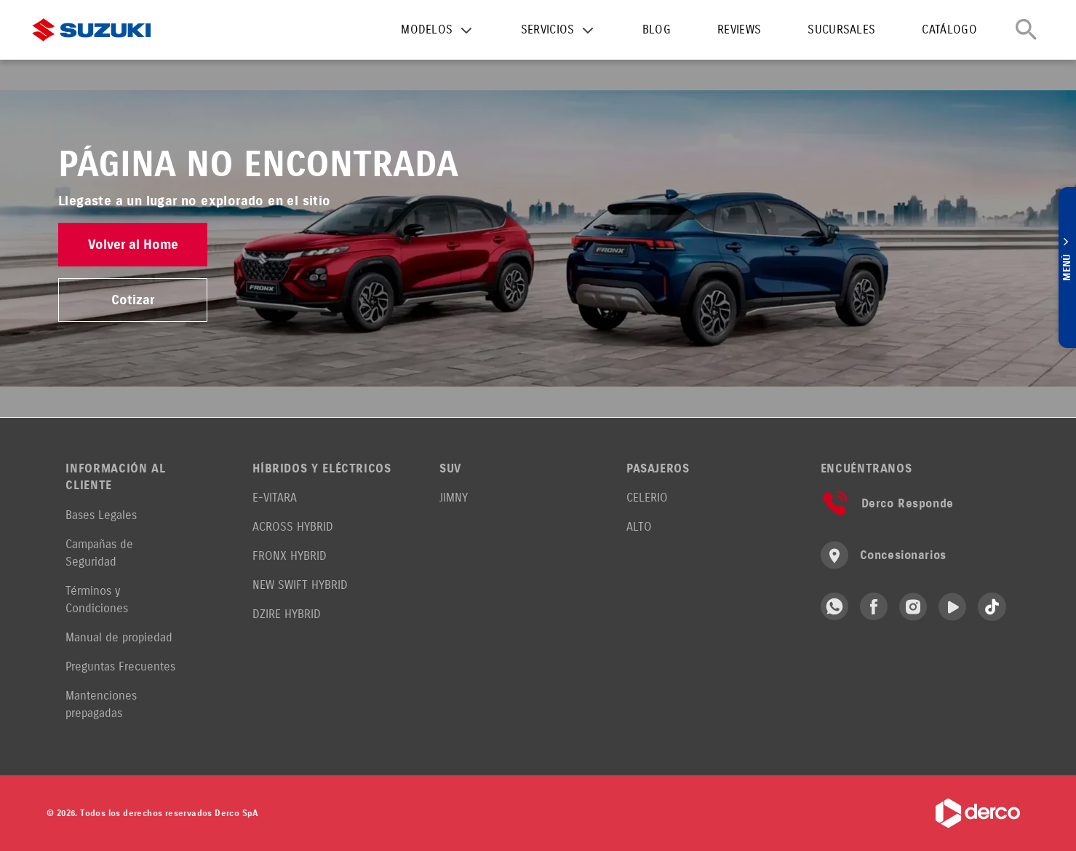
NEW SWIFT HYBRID (300, 585)
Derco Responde (887, 503)
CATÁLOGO (949, 29)
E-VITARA (274, 497)
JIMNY (453, 497)
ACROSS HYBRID (292, 527)
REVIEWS (739, 29)
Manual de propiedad (118, 637)
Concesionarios (884, 555)
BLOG (656, 29)
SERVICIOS (548, 29)
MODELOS (427, 29)
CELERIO (647, 497)
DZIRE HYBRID (286, 614)
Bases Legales (101, 515)
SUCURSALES (841, 29)
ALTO (639, 527)
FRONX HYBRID (289, 556)
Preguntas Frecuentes (120, 666)
